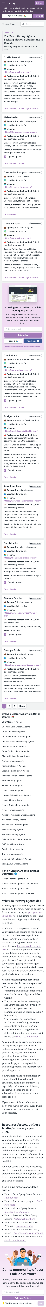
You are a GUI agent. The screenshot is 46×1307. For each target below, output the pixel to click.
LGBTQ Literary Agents (12, 790)
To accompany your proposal (28, 1233)
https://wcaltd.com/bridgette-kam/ (21, 431)
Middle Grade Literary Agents (15, 805)
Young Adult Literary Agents (15, 864)
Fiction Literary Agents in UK (15, 879)
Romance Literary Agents (13, 834)
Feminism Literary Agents (14, 766)
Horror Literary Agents (12, 780)
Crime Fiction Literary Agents (15, 751)
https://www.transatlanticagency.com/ (22, 501)
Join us (39, 3)
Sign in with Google (17, 16)
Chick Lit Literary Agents (13, 732)
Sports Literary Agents (12, 849)
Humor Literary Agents (12, 785)
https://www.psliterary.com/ (17, 72)
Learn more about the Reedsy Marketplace (22, 347)
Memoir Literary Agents (12, 800)
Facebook (33, 341)
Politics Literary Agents (12, 829)
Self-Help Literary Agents (13, 844)
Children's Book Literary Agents (16, 736)
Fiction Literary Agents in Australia (18, 893)
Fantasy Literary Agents (13, 761)
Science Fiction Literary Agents (16, 839)
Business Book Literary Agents (16, 727)
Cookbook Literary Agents (14, 746)
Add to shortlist (35, 57)
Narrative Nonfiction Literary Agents (18, 815)
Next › (22, 706)
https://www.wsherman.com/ (18, 370)
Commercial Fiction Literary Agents (18, 741)
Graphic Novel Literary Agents (16, 771)
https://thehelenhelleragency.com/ (20, 132)
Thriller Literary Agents (12, 854)
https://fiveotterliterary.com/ (18, 187)
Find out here (11, 1197)
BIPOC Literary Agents (12, 722)
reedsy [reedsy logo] (10, 3)
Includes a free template (17, 1211)
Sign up (38, 16)
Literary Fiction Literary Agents (16, 795)
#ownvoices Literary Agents (15, 824)
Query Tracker (10, 108)
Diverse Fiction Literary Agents (16, 756)
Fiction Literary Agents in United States (20, 883)
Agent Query (32, 108)
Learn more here (24, 1226)
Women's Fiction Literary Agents (17, 859)
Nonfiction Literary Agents (14, 820)
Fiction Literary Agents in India (16, 888)
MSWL (21, 108)
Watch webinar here (24, 1218)
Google (13, 341)
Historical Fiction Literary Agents (17, 776)
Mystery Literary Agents (13, 810)
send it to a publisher (27, 1036)
